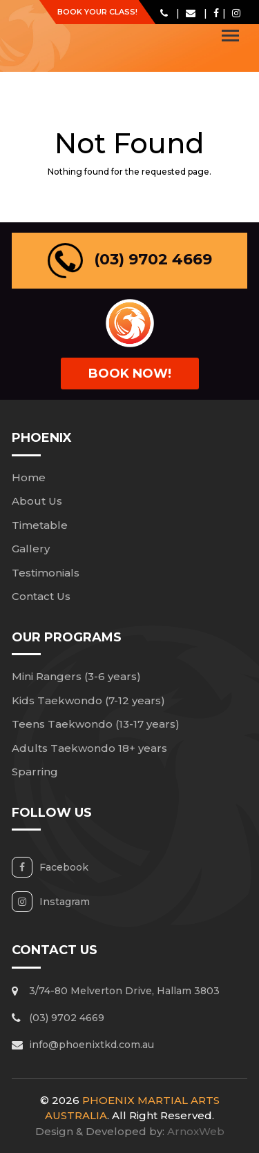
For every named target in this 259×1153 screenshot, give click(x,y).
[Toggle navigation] (230, 35)
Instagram (64, 901)
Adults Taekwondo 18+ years (89, 748)
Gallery (31, 548)
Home (29, 477)
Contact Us (41, 596)
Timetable (40, 525)
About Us (37, 500)
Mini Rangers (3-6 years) (76, 676)
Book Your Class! (97, 12)
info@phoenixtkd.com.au (91, 1044)
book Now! (129, 373)
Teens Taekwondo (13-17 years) (96, 723)
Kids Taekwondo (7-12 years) (88, 700)
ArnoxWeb (195, 1131)
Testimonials (45, 572)
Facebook (63, 867)
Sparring (35, 771)
